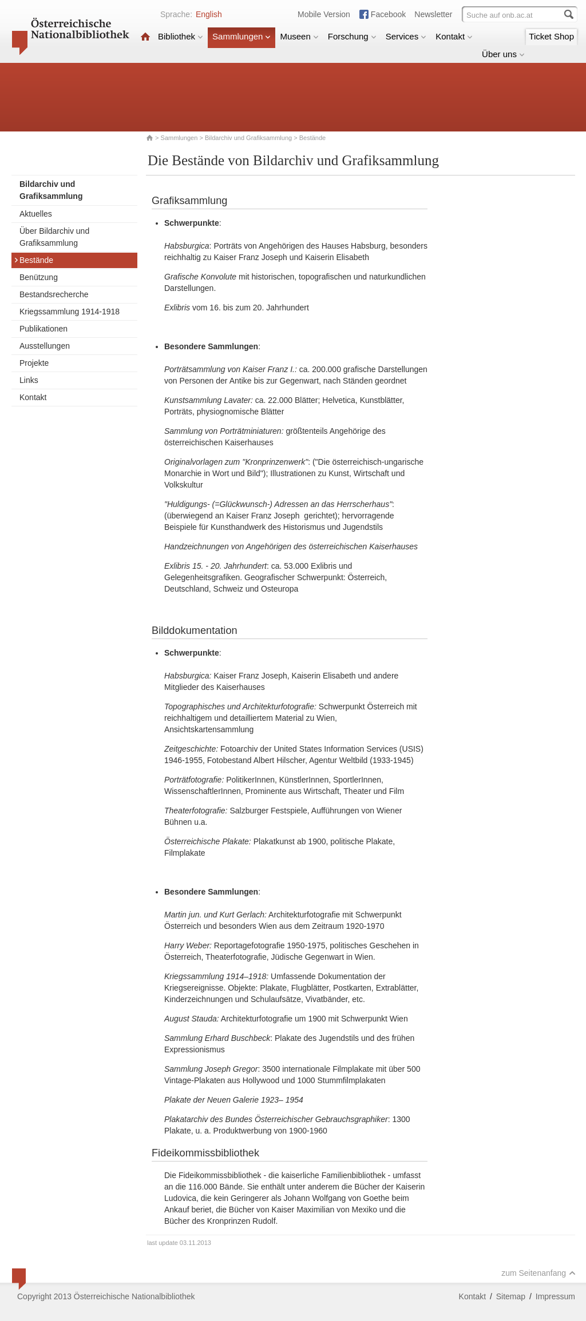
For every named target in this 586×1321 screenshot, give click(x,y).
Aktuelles (35, 213)
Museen (299, 36)
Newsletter (433, 14)
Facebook (388, 14)
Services (406, 36)
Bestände (33, 260)
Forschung (352, 36)
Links (28, 380)
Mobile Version (324, 14)
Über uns (503, 54)
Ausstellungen (44, 345)
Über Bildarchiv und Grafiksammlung (54, 237)
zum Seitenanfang (538, 1273)
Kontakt (454, 36)
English (209, 14)
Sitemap (510, 1296)
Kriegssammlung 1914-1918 (69, 311)
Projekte (34, 363)
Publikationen (43, 328)
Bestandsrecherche (54, 294)
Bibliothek (180, 36)
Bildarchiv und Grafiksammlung (248, 137)
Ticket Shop (551, 36)
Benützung (38, 277)
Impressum (555, 1296)
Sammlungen (241, 36)
